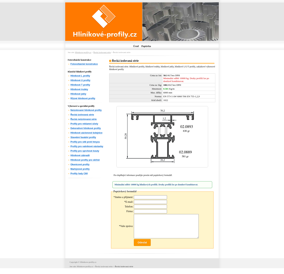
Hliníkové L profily (80, 76)
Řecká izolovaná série (102, 52)
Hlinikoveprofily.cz (83, 52)
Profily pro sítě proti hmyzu (85, 142)
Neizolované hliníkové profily (86, 110)
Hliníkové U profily (80, 80)
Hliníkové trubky (79, 89)
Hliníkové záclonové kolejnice (86, 133)
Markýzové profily (80, 169)
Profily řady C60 (79, 173)
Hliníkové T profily (80, 85)
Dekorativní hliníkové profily (85, 128)
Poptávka (146, 46)
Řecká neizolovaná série (83, 119)
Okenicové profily (79, 164)
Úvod (136, 46)
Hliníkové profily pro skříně (85, 160)
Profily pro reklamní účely (84, 124)
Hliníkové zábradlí (80, 155)
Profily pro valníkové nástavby (86, 146)
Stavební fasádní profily (83, 137)
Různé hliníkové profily (82, 98)
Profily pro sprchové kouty (84, 151)
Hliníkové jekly (78, 94)
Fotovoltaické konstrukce (84, 64)
